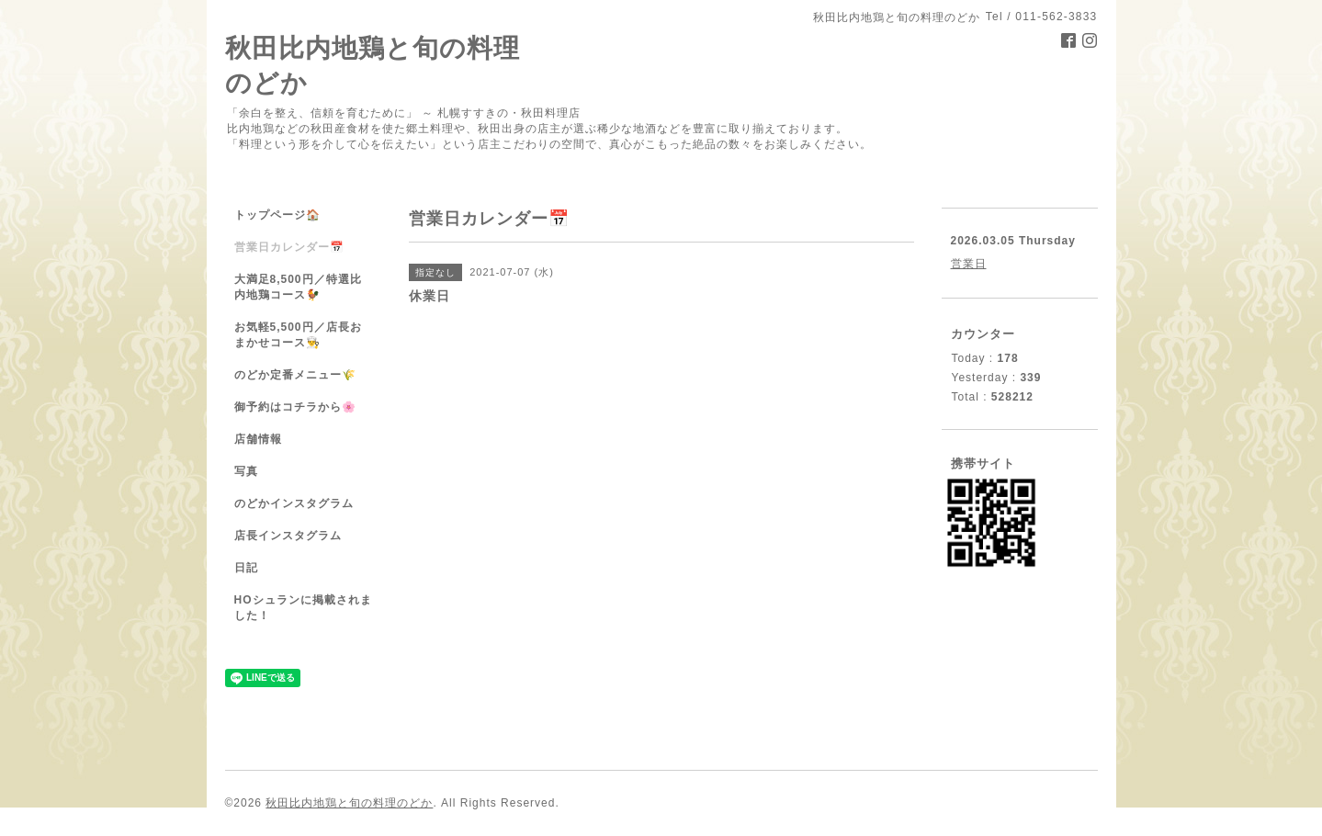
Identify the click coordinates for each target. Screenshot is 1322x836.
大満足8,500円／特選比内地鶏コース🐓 (298, 287)
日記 (246, 567)
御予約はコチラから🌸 (295, 407)
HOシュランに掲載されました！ (303, 607)
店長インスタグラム (288, 535)
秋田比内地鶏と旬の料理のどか (349, 802)
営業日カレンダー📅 (289, 247)
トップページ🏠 (277, 215)
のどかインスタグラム (294, 503)
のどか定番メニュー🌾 (295, 374)
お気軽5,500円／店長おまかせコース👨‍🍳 (298, 335)
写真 (246, 471)
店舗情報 (258, 439)
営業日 (969, 263)
